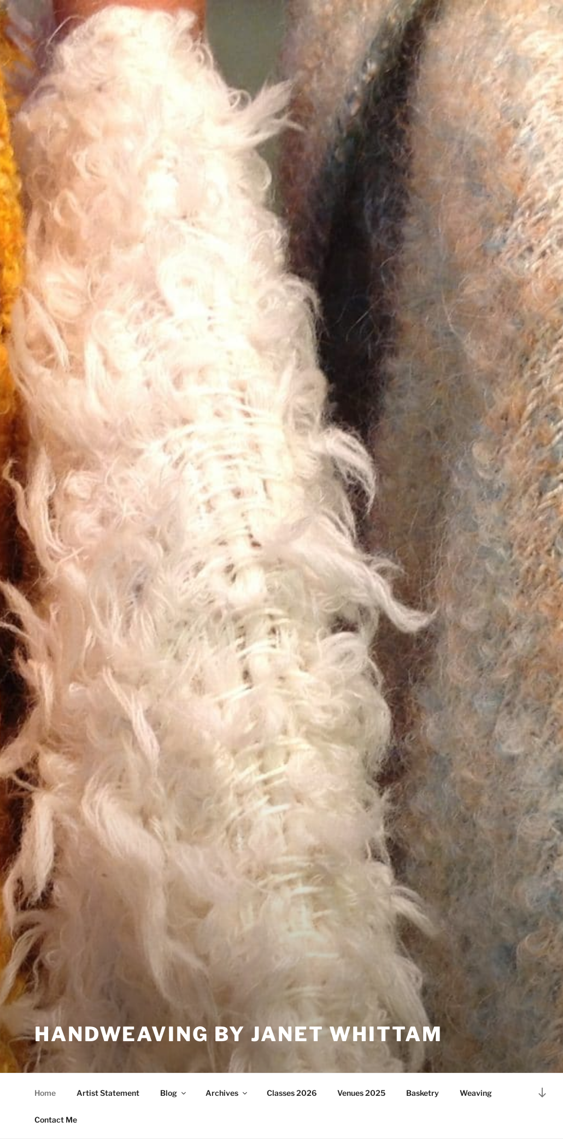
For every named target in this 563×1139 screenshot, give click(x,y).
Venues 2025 (361, 1092)
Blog (173, 1092)
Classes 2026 (291, 1092)
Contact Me (55, 1119)
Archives (227, 1092)
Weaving (476, 1092)
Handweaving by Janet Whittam (238, 1034)
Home (45, 1092)
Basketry (422, 1092)
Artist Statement (108, 1092)
